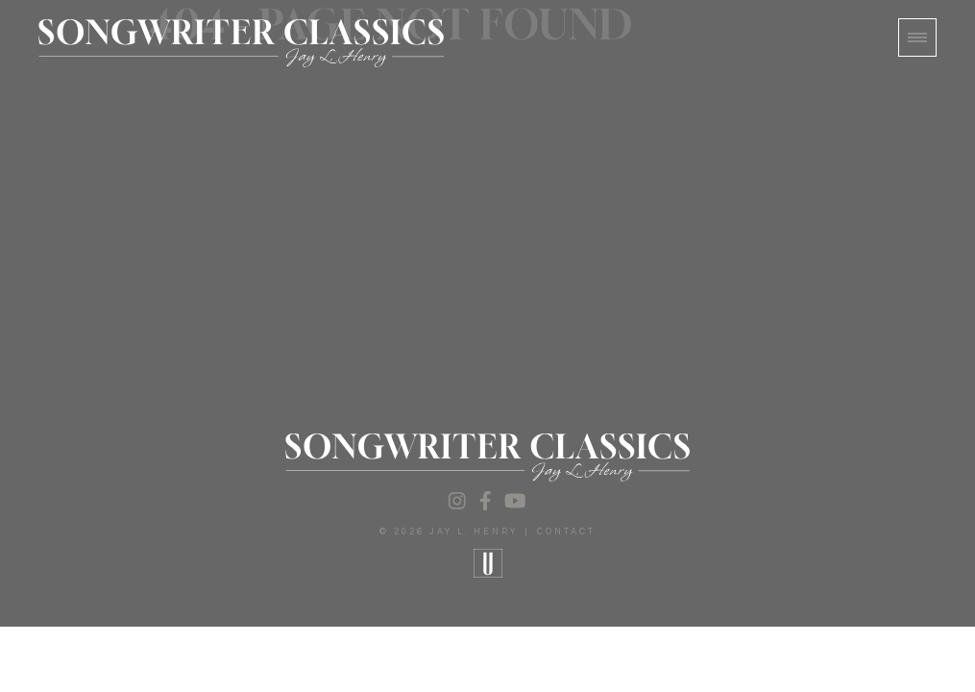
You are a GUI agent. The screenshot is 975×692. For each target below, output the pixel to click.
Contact (566, 532)
